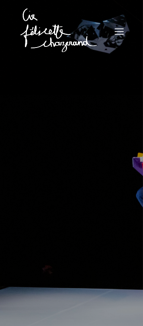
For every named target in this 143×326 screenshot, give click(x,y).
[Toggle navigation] (119, 31)
